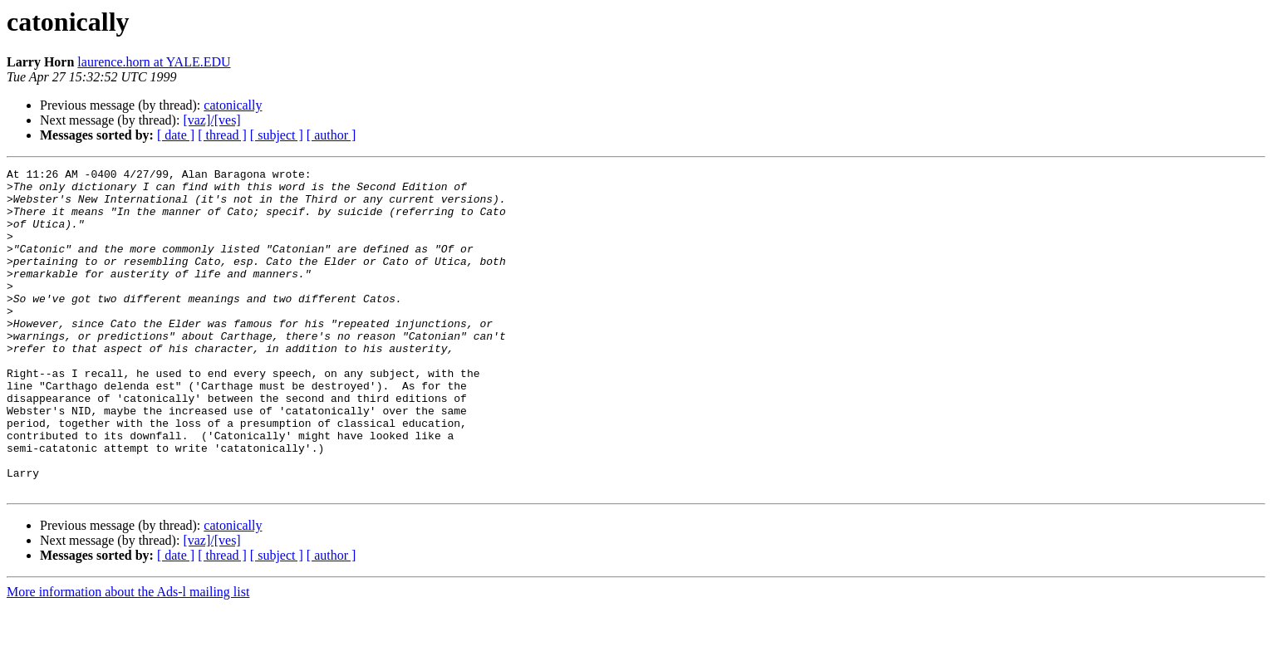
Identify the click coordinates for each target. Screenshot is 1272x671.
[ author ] (331, 135)
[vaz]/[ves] (211, 120)
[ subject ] (276, 135)
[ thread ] (222, 135)
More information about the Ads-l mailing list (128, 656)
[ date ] (175, 135)
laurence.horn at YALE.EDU (153, 62)
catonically (233, 105)
